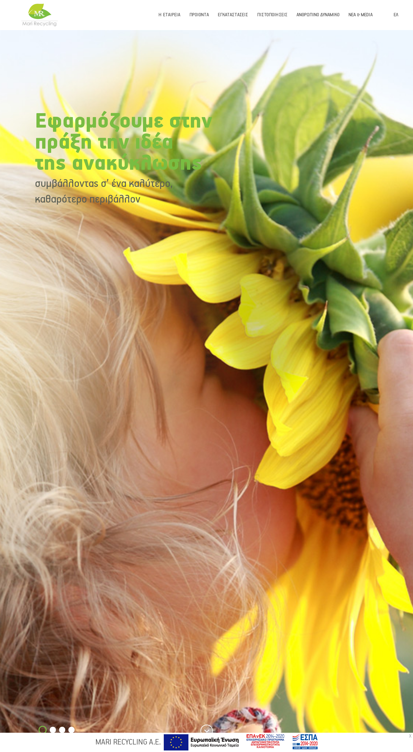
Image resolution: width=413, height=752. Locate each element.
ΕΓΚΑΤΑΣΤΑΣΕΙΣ (233, 15)
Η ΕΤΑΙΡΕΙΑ (169, 15)
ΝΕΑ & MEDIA (361, 15)
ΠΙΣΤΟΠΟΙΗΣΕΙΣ (272, 15)
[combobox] (399, 15)
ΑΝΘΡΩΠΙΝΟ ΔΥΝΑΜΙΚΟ (318, 15)
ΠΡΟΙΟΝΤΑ (199, 15)
